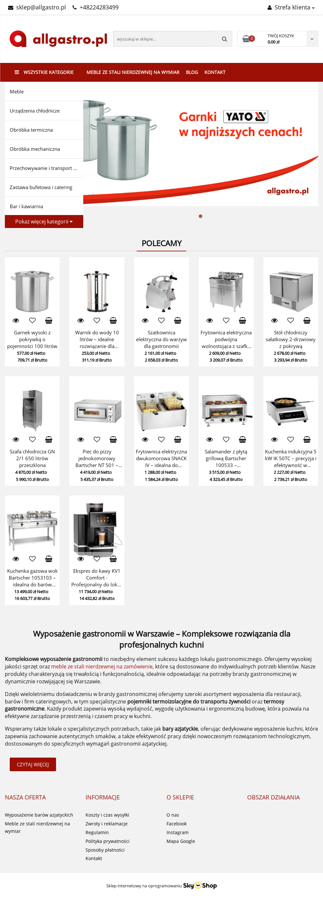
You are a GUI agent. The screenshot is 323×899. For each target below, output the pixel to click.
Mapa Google (181, 841)
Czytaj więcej (33, 764)
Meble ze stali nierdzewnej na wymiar (133, 72)
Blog (192, 72)
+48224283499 (96, 7)
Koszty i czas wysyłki (107, 815)
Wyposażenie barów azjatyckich (39, 815)
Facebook (177, 824)
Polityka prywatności (108, 841)
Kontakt (214, 72)
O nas (173, 815)
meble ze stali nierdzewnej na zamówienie (102, 666)
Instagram (178, 832)
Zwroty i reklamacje (107, 824)
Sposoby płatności (105, 850)
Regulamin (97, 832)
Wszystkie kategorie (44, 72)
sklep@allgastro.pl (37, 7)
